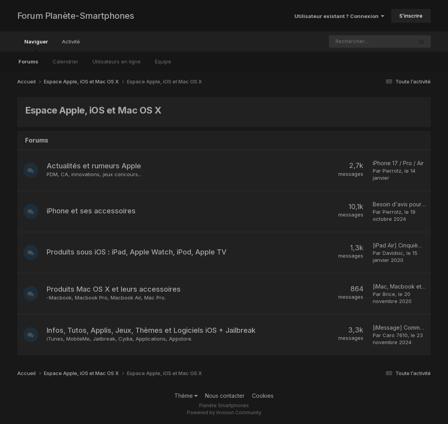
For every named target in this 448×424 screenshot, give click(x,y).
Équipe (163, 61)
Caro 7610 (395, 335)
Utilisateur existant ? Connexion (339, 16)
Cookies (263, 395)
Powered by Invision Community (224, 412)
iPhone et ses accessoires (92, 211)
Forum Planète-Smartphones (75, 16)
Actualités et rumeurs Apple (95, 166)
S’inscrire (411, 16)
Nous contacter (225, 395)
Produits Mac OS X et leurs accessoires (115, 289)
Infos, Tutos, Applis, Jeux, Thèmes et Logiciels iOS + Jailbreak (152, 330)
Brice (389, 294)
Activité (71, 41)
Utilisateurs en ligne (117, 61)
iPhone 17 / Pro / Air (398, 163)
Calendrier (65, 61)
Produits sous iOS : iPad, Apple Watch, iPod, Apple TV (138, 252)
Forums (28, 61)
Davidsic (393, 253)
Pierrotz (392, 171)
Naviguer (36, 45)
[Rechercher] (352, 41)
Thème (186, 395)
